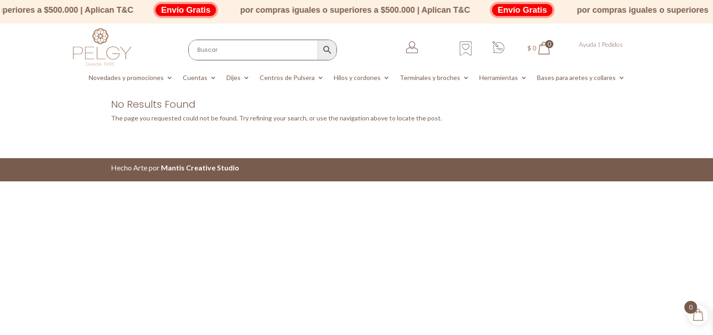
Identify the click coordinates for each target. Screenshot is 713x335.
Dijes (233, 78)
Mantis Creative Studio (200, 167)
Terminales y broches (430, 78)
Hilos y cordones (357, 78)
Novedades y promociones (126, 78)
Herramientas (498, 78)
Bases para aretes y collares (576, 78)
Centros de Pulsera (287, 78)
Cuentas (195, 78)
